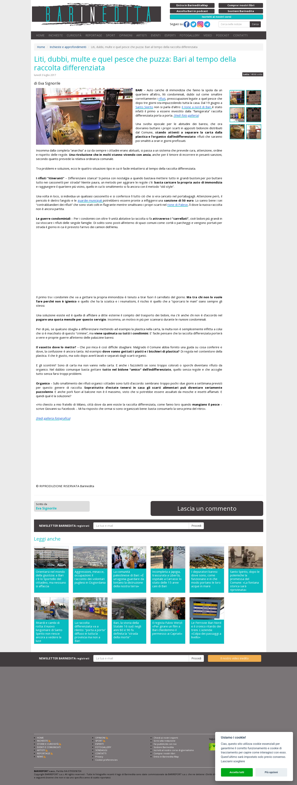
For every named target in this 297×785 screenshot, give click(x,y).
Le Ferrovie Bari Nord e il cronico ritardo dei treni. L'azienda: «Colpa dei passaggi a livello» (206, 630)
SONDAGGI (101, 750)
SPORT (110, 35)
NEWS (40, 756)
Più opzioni (271, 772)
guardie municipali (90, 200)
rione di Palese (177, 205)
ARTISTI (141, 35)
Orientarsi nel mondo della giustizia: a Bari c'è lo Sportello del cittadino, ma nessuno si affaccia (51, 579)
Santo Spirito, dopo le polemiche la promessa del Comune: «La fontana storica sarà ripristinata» (245, 580)
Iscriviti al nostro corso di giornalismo (174, 750)
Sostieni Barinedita (164, 747)
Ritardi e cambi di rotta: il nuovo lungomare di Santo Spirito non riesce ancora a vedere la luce (49, 632)
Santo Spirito (144, 107)
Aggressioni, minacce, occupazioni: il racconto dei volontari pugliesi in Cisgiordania (90, 577)
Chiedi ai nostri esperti (166, 737)
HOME (40, 35)
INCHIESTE (55, 35)
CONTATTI (240, 35)
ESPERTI (170, 35)
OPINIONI (125, 35)
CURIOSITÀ (74, 35)
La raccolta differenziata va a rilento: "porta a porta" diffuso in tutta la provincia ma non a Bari (90, 632)
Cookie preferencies (106, 759)
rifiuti (161, 98)
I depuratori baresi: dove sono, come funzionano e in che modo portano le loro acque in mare (206, 579)
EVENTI (155, 35)
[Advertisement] (129, 263)
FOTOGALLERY (189, 35)
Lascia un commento (206, 508)
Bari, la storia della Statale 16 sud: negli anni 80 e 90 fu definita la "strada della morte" (127, 630)
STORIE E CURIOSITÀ (48, 743)
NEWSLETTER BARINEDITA (64, 526)
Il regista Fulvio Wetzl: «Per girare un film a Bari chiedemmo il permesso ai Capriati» (167, 628)
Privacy (99, 756)
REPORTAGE (93, 35)
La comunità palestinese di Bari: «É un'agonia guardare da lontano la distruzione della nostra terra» (128, 579)
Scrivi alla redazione (164, 740)
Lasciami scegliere (233, 761)
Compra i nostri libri (164, 753)
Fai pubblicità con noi (165, 743)
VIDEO (207, 35)
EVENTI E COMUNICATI (49, 747)
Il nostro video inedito (234, 658)
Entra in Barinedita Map (166, 756)
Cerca (255, 24)
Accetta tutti (236, 772)
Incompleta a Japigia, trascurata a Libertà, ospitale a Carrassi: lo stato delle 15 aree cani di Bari (167, 579)
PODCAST (222, 35)
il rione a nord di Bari (197, 107)
